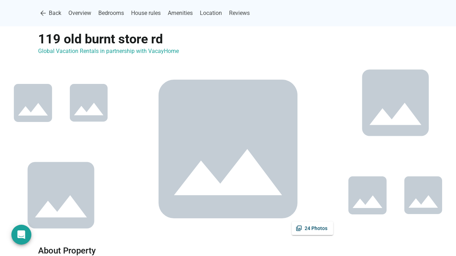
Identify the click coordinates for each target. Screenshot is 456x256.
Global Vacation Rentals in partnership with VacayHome (108, 51)
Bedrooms (111, 13)
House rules (146, 13)
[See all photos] (312, 228)
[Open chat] (21, 235)
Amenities (180, 13)
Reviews (239, 13)
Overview (79, 13)
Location (211, 13)
